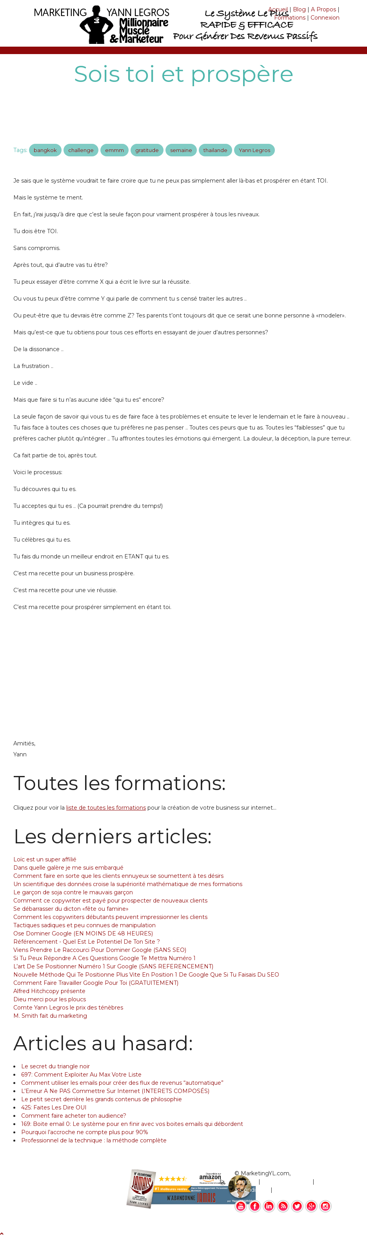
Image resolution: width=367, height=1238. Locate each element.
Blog (299, 9)
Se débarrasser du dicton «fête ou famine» (71, 908)
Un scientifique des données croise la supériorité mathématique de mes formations (127, 884)
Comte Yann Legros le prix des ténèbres (68, 1007)
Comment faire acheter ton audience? (73, 1115)
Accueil (278, 9)
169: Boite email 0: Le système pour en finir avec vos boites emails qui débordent (132, 1123)
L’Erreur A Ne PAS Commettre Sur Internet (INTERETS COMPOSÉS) (115, 1091)
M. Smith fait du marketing (50, 1015)
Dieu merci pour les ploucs (49, 999)
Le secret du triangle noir (55, 1066)
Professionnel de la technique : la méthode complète (94, 1140)
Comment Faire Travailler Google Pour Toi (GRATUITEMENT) (95, 982)
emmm (114, 150)
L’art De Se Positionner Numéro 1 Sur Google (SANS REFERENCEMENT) (113, 966)
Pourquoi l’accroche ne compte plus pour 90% (84, 1132)
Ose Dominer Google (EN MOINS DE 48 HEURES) (83, 933)
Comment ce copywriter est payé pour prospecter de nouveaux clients (110, 900)
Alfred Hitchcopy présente (49, 991)
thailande (215, 150)
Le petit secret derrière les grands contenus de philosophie (101, 1099)
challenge (81, 150)
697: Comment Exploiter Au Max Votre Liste (81, 1074)
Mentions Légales (286, 1181)
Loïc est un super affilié (44, 859)
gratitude (147, 150)
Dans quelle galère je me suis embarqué (68, 867)
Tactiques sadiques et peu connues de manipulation (84, 925)
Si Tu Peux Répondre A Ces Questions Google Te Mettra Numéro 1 (104, 958)
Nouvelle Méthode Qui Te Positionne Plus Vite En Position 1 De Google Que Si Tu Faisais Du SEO (146, 974)
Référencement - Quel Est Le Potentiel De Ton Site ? (86, 941)
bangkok (45, 150)
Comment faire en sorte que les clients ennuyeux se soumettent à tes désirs (118, 875)
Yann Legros (254, 150)
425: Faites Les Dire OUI (54, 1107)
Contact (285, 1189)
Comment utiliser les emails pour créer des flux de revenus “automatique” (122, 1082)
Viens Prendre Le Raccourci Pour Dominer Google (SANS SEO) (99, 949)
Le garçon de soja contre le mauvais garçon (73, 892)
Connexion (325, 17)
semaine (181, 150)
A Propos (323, 9)
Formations (289, 17)
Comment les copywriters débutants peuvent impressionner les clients (110, 917)
